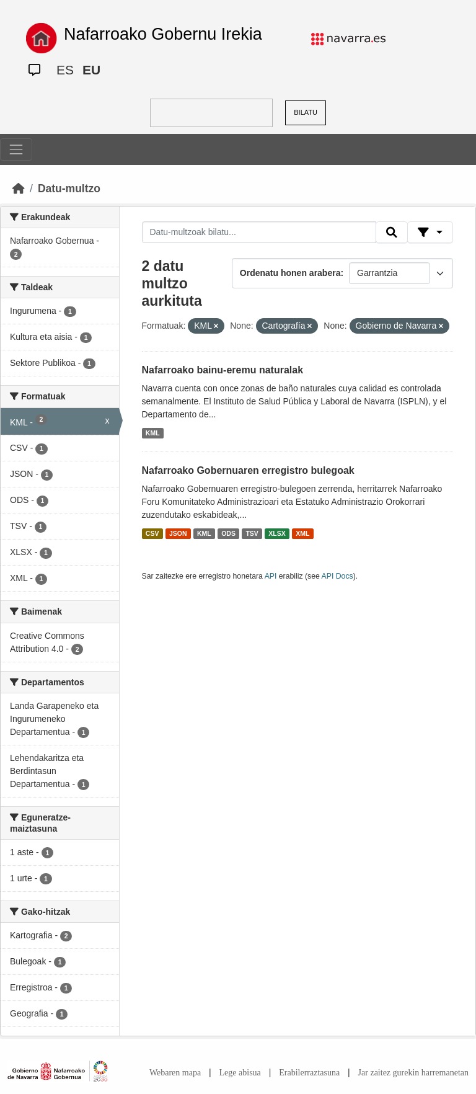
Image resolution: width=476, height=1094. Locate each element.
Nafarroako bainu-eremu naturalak (223, 370)
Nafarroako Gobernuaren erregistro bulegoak (248, 470)
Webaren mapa (175, 1072)
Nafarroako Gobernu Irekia (163, 34)
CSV (152, 533)
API (271, 576)
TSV (251, 533)
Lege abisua (240, 1072)
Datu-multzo (69, 188)
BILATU (305, 112)
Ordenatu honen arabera (290, 273)
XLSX (276, 533)
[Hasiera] (18, 188)
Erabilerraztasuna (309, 1072)
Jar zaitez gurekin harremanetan (413, 1072)
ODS (228, 533)
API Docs (337, 576)
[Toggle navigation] (16, 149)
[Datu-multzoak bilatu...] (259, 232)
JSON (178, 533)
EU (91, 70)
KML (153, 433)
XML (302, 533)
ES (65, 70)
